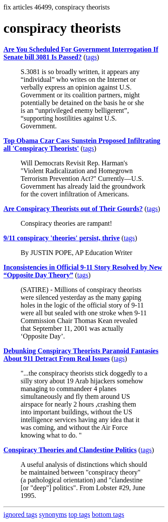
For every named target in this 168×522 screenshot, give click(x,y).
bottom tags (108, 514)
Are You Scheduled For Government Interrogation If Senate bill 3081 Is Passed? (80, 53)
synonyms (53, 514)
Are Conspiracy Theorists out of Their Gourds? (73, 208)
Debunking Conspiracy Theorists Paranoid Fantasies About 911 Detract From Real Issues (81, 354)
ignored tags (20, 514)
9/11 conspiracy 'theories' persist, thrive (61, 238)
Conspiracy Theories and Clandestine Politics (70, 450)
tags (91, 57)
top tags (79, 514)
